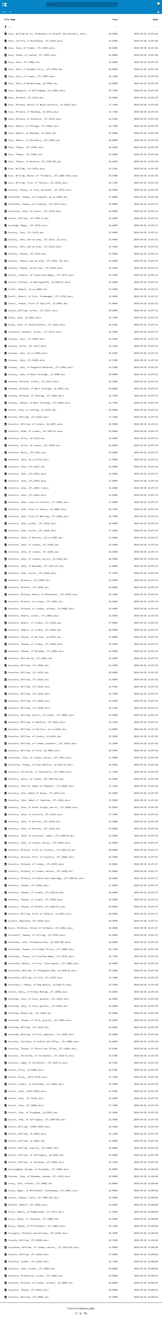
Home (4, 12)
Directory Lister (87, 1308)
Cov (10, 12)
